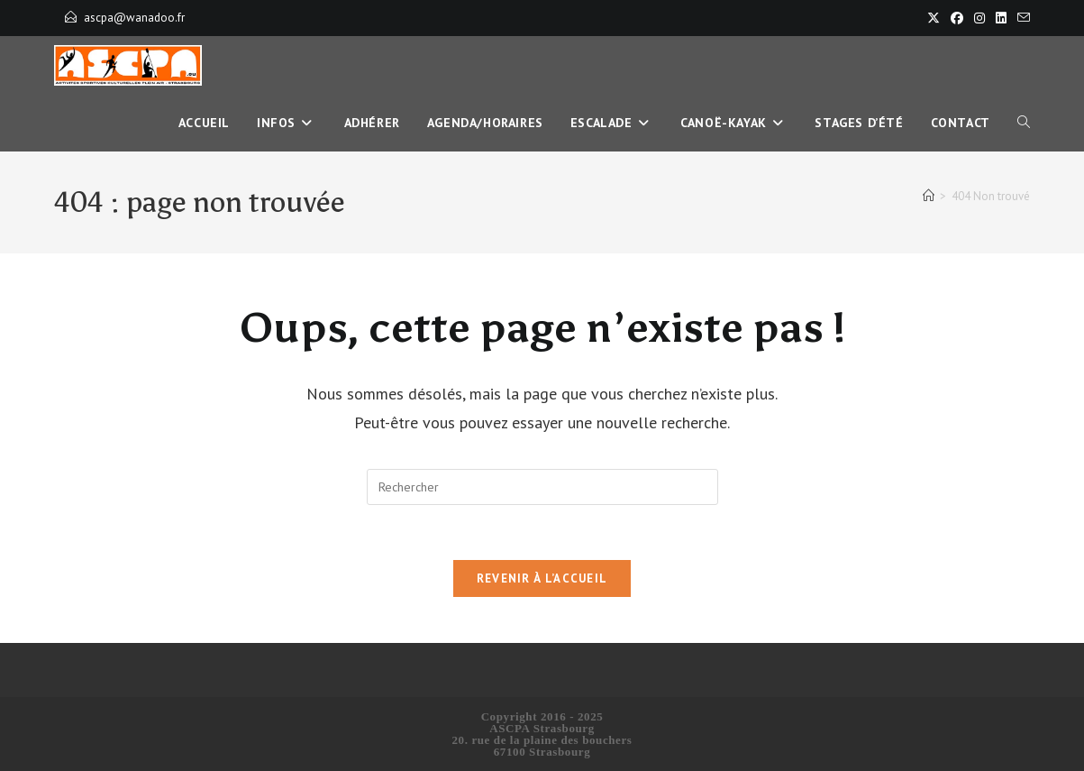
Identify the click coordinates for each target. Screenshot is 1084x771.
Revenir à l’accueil (542, 578)
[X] (933, 18)
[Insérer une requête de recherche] (542, 487)
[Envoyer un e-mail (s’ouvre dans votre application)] (1021, 18)
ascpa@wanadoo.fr (134, 17)
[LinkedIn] (1001, 18)
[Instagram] (979, 18)
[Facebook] (957, 18)
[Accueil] (928, 196)
